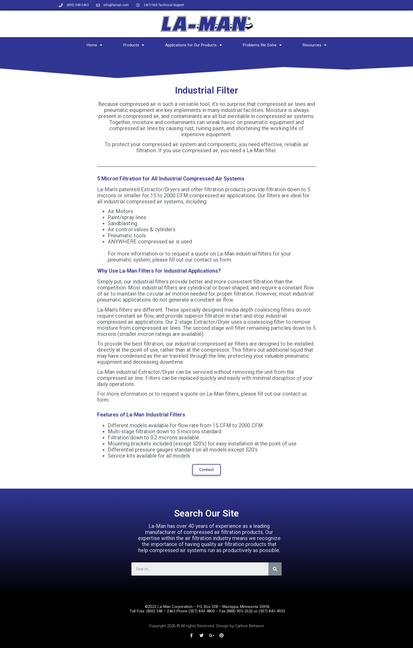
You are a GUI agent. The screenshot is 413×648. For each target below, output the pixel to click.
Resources (314, 45)
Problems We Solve (262, 45)
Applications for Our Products (193, 45)
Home (94, 45)
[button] (206, 469)
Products (133, 45)
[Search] (275, 569)
